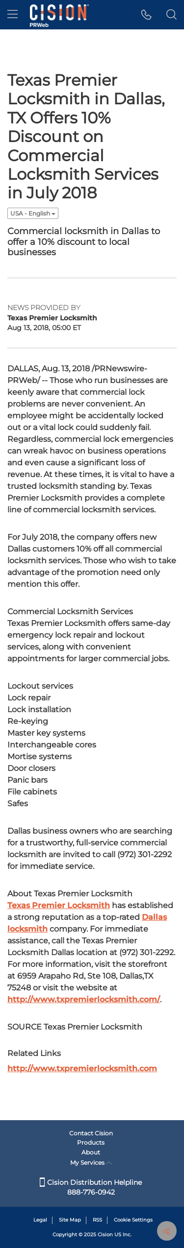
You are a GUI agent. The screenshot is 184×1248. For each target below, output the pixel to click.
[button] (146, 14)
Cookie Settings (133, 1220)
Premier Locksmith (58, 905)
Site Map (70, 1220)
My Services (91, 1162)
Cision (105, 1234)
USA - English (32, 213)
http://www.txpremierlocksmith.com (82, 1068)
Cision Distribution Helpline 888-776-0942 (91, 1187)
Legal (40, 1220)
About (90, 1152)
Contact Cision (91, 1133)
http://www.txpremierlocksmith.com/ (83, 999)
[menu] (12, 14)
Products (91, 1142)
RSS (97, 1220)
